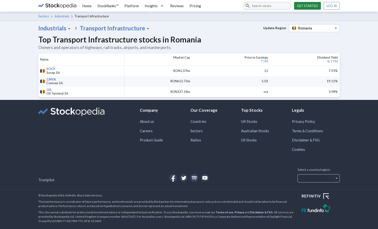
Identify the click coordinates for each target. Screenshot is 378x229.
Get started (307, 6)
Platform (131, 6)
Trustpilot (46, 180)
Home (87, 6)
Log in (332, 6)
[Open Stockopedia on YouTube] (205, 178)
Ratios (195, 140)
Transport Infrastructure (115, 28)
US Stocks (249, 140)
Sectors (43, 16)
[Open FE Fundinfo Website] (321, 209)
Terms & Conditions (307, 131)
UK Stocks (249, 121)
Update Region (274, 28)
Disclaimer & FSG (306, 140)
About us (147, 121)
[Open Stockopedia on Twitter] (184, 178)
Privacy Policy (303, 121)
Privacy (239, 212)
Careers (146, 131)
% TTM (332, 61)
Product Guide (151, 140)
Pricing (195, 6)
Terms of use (224, 212)
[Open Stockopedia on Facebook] (173, 178)
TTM (264, 61)
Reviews (177, 6)
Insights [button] (154, 5)
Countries (198, 121)
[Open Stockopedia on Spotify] (194, 178)
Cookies (298, 149)
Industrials (61, 16)
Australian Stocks (255, 131)
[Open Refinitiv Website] (321, 196)
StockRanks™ (108, 6)
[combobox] (267, 6)
